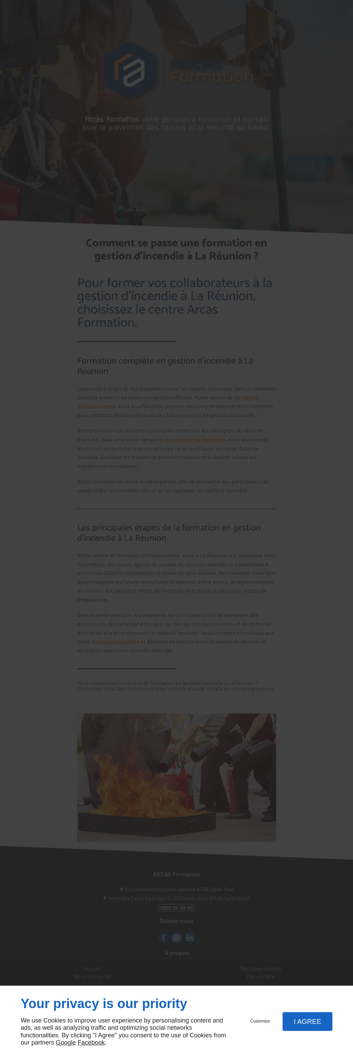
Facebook (91, 1042)
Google (66, 1042)
